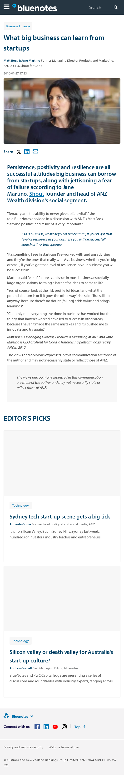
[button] (7, 7)
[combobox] (103, 7)
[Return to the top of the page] (80, 726)
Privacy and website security (23, 747)
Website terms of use (64, 747)
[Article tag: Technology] (21, 505)
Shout (36, 193)
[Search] (103, 7)
